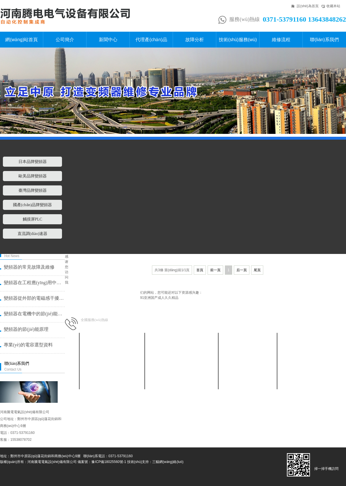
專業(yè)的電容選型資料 (28, 344)
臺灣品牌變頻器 (32, 190)
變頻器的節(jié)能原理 (26, 329)
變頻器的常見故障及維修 (29, 267)
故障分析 (194, 39)
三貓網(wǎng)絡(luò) (167, 462)
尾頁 (257, 270)
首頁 (199, 270)
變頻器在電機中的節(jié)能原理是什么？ (34, 313)
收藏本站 (333, 6)
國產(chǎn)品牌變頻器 (32, 205)
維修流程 (281, 39)
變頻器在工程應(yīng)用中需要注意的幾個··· (34, 282)
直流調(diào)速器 (32, 233)
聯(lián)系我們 (324, 39)
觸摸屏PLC (32, 219)
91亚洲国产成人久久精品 (159, 298)
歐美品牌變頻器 (32, 176)
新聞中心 (108, 39)
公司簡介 (65, 39)
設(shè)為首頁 (307, 6)
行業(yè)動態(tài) (111, 356)
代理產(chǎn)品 (151, 39)
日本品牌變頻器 (32, 162)
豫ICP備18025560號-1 (108, 462)
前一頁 (215, 270)
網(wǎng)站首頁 (21, 39)
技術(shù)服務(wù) (238, 39)
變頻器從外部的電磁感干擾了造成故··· (34, 298)
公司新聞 (112, 349)
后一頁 (241, 270)
